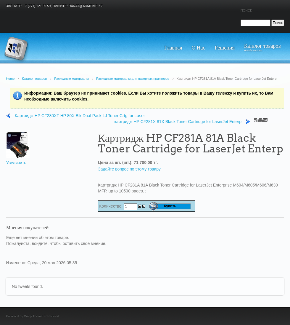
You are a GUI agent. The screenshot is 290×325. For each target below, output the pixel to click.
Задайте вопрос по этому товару (129, 169)
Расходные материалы (71, 78)
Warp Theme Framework (42, 316)
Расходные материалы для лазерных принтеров (132, 78)
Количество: (111, 206)
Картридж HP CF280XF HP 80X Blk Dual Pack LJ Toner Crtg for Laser (80, 115)
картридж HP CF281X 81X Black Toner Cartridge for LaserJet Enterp (177, 121)
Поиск (246, 10)
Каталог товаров (34, 78)
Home (10, 78)
